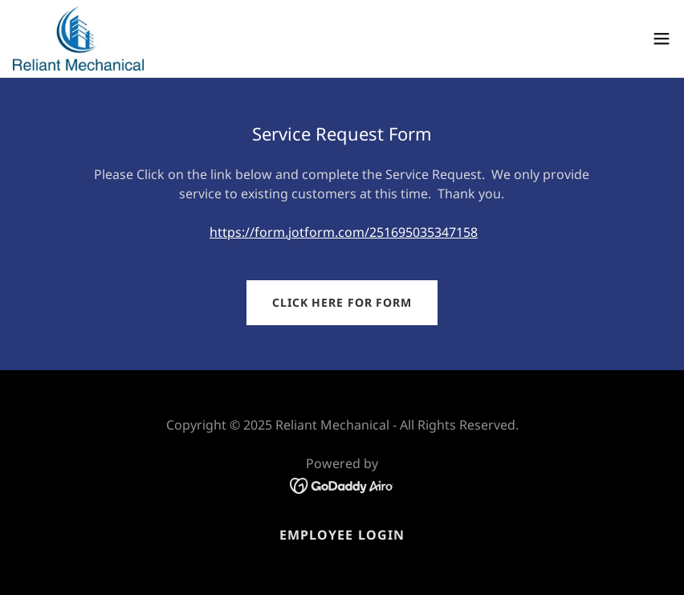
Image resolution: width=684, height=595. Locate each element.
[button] (661, 38)
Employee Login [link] (341, 535)
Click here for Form (342, 302)
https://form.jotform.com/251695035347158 (344, 232)
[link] (78, 38)
